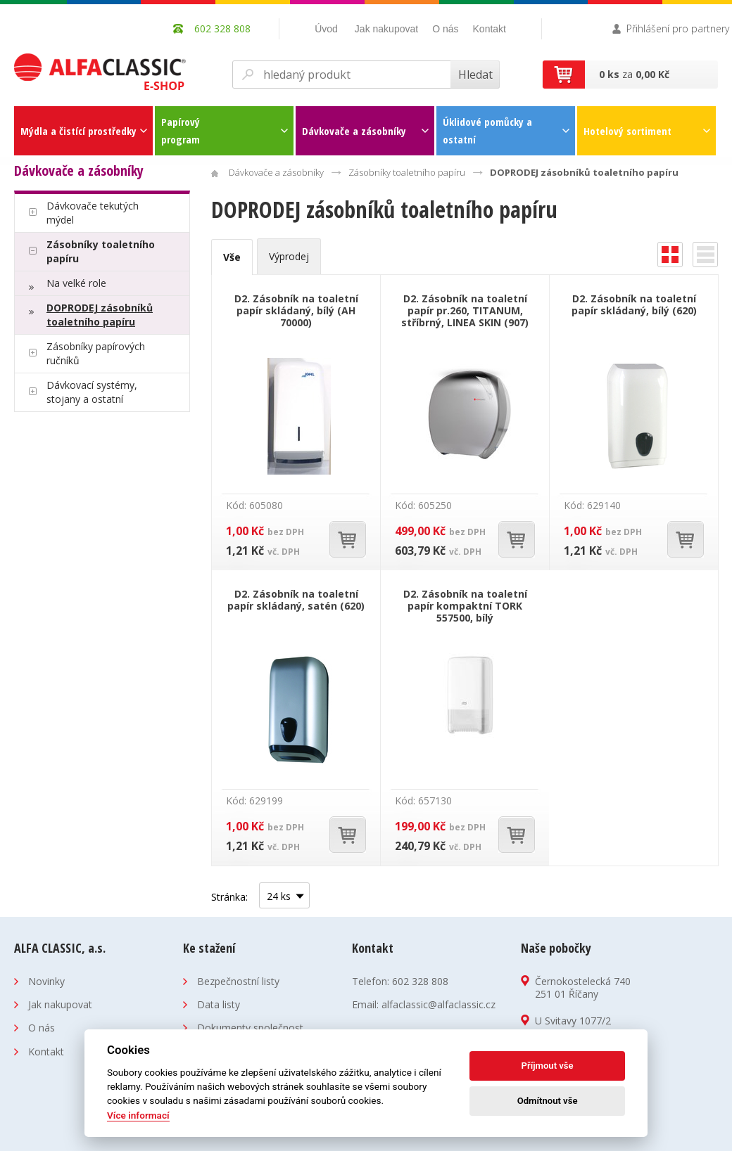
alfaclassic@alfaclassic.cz (438, 1004)
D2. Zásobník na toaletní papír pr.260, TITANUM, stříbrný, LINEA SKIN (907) (465, 310)
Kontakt (489, 28)
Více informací (138, 1115)
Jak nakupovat (386, 28)
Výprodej (289, 256)
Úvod (326, 28)
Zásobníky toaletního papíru (100, 251)
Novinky (46, 981)
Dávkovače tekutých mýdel (92, 212)
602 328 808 (420, 981)
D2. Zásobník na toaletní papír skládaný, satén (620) (296, 599)
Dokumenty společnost (250, 1027)
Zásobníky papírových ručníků (95, 353)
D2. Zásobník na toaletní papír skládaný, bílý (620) (634, 304)
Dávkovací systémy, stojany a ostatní (91, 392)
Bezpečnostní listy (238, 981)
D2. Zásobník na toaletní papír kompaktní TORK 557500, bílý (465, 605)
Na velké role (76, 283)
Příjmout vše (548, 1065)
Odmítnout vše (547, 1100)
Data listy (218, 1004)
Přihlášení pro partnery (677, 28)
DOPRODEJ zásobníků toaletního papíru (99, 314)
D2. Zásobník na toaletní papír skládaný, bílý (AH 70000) (296, 310)
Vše (232, 257)
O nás (445, 28)
